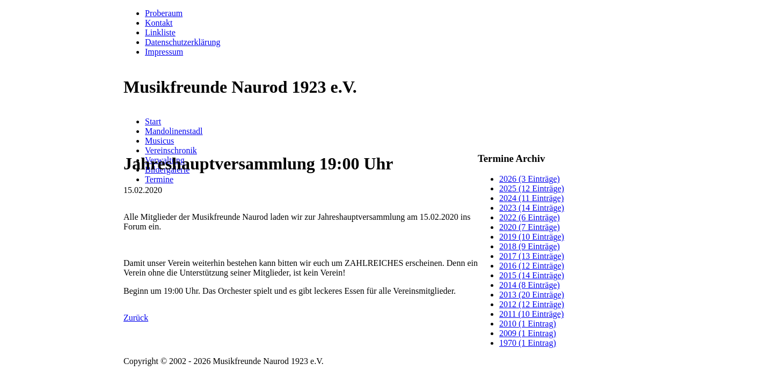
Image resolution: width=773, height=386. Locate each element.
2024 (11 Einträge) (531, 198)
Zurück (135, 317)
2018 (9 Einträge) (529, 246)
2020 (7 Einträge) (529, 227)
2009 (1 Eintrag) (527, 333)
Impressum (164, 51)
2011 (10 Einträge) (531, 313)
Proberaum (164, 13)
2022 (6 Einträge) (529, 217)
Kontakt (159, 22)
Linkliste (160, 32)
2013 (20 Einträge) (531, 294)
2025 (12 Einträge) (531, 188)
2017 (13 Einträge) (531, 256)
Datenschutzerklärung (182, 42)
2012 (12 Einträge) (531, 304)
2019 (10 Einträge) (531, 236)
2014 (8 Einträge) (529, 285)
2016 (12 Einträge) (531, 265)
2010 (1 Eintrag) (527, 323)
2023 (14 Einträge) (531, 207)
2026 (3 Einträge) (529, 178)
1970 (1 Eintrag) (527, 342)
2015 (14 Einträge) (531, 275)
